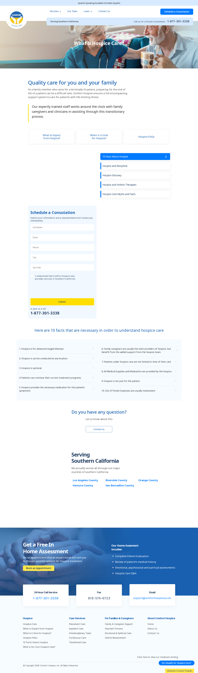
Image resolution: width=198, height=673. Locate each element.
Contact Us (104, 11)
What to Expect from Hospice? (52, 136)
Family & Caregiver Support (119, 627)
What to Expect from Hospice (38, 632)
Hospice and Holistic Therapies (120, 184)
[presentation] (49, 288)
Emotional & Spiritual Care (118, 636)
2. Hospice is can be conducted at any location (44, 358)
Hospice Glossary (112, 175)
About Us (152, 632)
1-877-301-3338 (178, 21)
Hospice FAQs (146, 136)
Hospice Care (30, 627)
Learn (87, 11)
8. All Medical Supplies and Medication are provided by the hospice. (134, 373)
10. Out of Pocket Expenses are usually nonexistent (130, 394)
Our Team (72, 11)
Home (150, 627)
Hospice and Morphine (115, 166)
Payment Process (114, 632)
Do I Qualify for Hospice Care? (176, 663)
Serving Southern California (64, 21)
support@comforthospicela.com (152, 601)
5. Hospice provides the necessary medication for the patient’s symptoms (53, 389)
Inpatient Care (76, 632)
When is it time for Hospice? (99, 136)
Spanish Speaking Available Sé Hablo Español (99, 3)
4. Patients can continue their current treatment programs (51, 377)
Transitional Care (77, 645)
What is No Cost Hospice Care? (39, 650)
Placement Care (77, 627)
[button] (58, 349)
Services (54, 11)
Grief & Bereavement (115, 641)
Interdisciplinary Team (80, 636)
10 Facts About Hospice (115, 156)
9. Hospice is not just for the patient (121, 384)
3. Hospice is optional (31, 368)
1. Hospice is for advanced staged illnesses (42, 348)
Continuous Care (77, 641)
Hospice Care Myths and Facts (119, 194)
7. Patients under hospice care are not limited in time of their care (138, 361)
